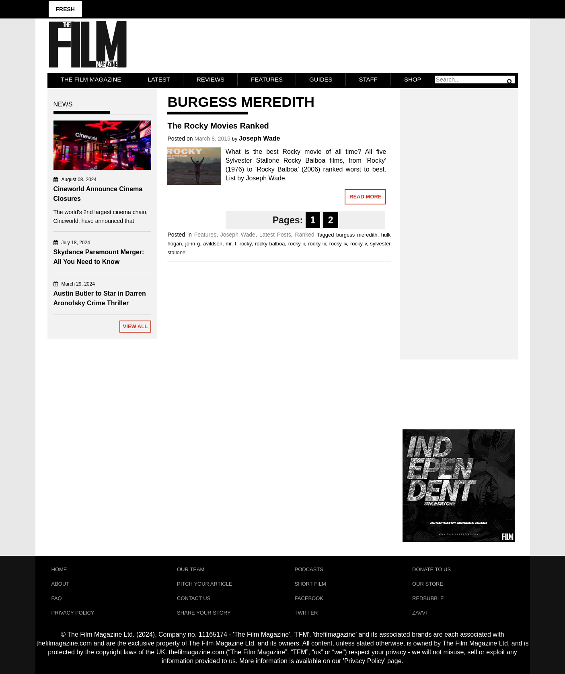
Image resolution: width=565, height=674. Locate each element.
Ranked (304, 234)
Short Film (310, 584)
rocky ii (296, 244)
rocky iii (317, 244)
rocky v (358, 244)
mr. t (231, 244)
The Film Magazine (91, 79)
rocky (246, 244)
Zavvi (419, 613)
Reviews (210, 79)
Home (59, 569)
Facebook (309, 598)
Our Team (190, 569)
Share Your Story (204, 613)
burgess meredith (356, 235)
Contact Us (193, 598)
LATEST (159, 79)
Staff (368, 79)
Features (267, 79)
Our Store (427, 584)
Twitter (306, 613)
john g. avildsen (203, 244)
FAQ (56, 598)
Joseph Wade (259, 138)
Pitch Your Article (204, 584)
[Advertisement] (459, 215)
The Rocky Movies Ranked (218, 125)
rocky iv (338, 244)
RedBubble (428, 598)
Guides (321, 79)
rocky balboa (270, 244)
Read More (365, 197)
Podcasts (309, 569)
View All (135, 326)
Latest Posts (275, 234)
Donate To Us (431, 569)
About (60, 584)
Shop (412, 79)
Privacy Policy (73, 613)
